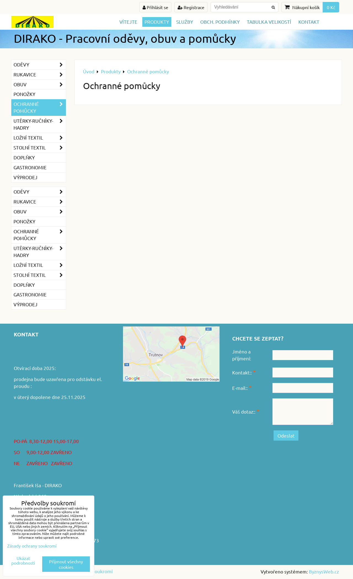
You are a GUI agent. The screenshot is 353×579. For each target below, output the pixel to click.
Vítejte (128, 22)
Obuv (40, 84)
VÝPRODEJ (26, 177)
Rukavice (40, 74)
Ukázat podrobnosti (23, 560)
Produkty (157, 22)
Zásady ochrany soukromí (32, 545)
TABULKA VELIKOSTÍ (269, 22)
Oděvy (40, 64)
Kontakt (308, 22)
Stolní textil (40, 147)
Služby (184, 22)
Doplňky (24, 157)
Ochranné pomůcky (40, 107)
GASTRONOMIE (30, 167)
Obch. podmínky (220, 22)
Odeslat (286, 435)
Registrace (191, 7)
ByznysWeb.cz (324, 571)
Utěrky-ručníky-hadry (40, 124)
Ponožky (24, 94)
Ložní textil (40, 138)
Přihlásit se (155, 7)
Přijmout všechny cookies (66, 564)
